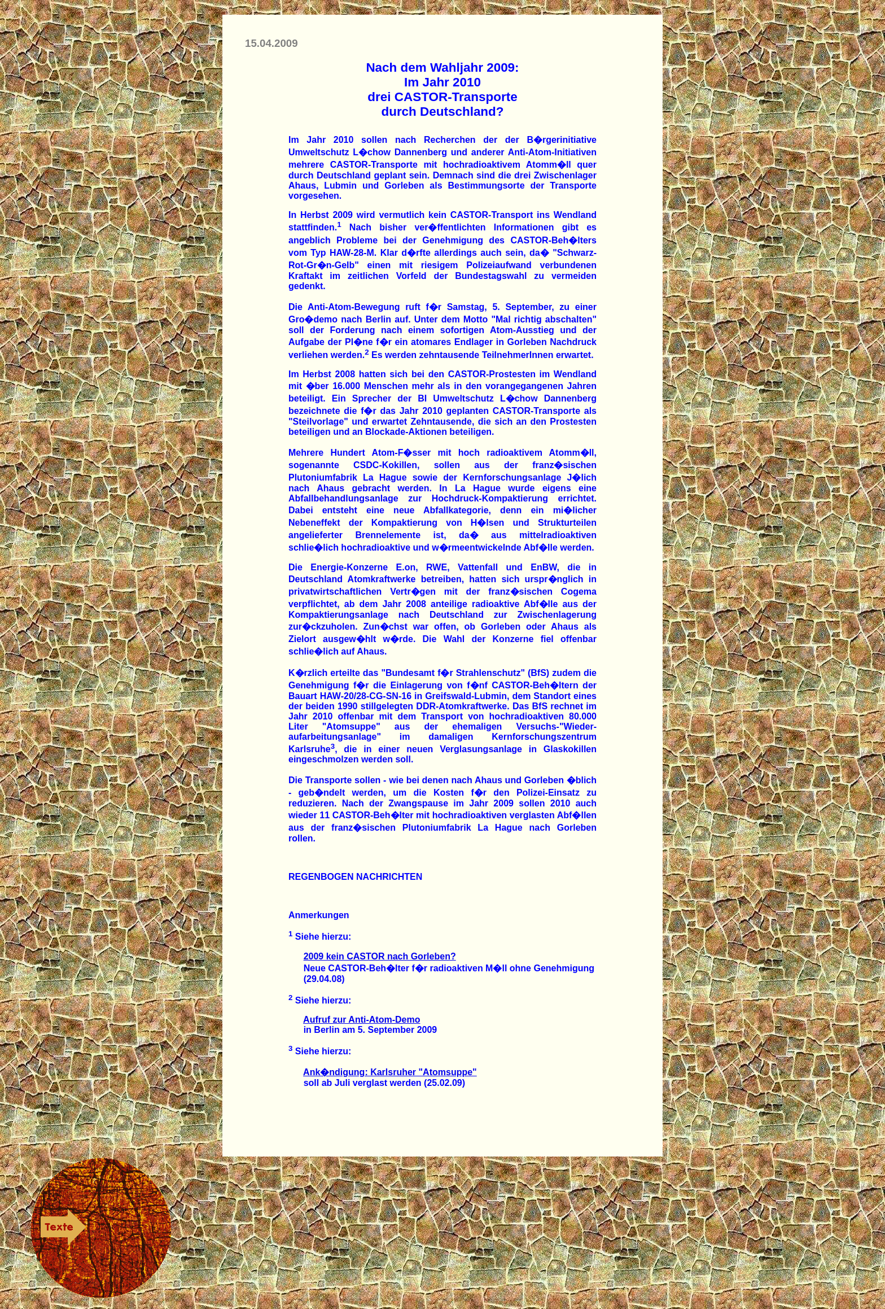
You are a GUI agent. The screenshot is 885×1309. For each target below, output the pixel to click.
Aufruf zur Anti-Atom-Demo (361, 1019)
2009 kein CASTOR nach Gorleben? (380, 956)
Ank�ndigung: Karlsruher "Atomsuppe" (390, 1072)
